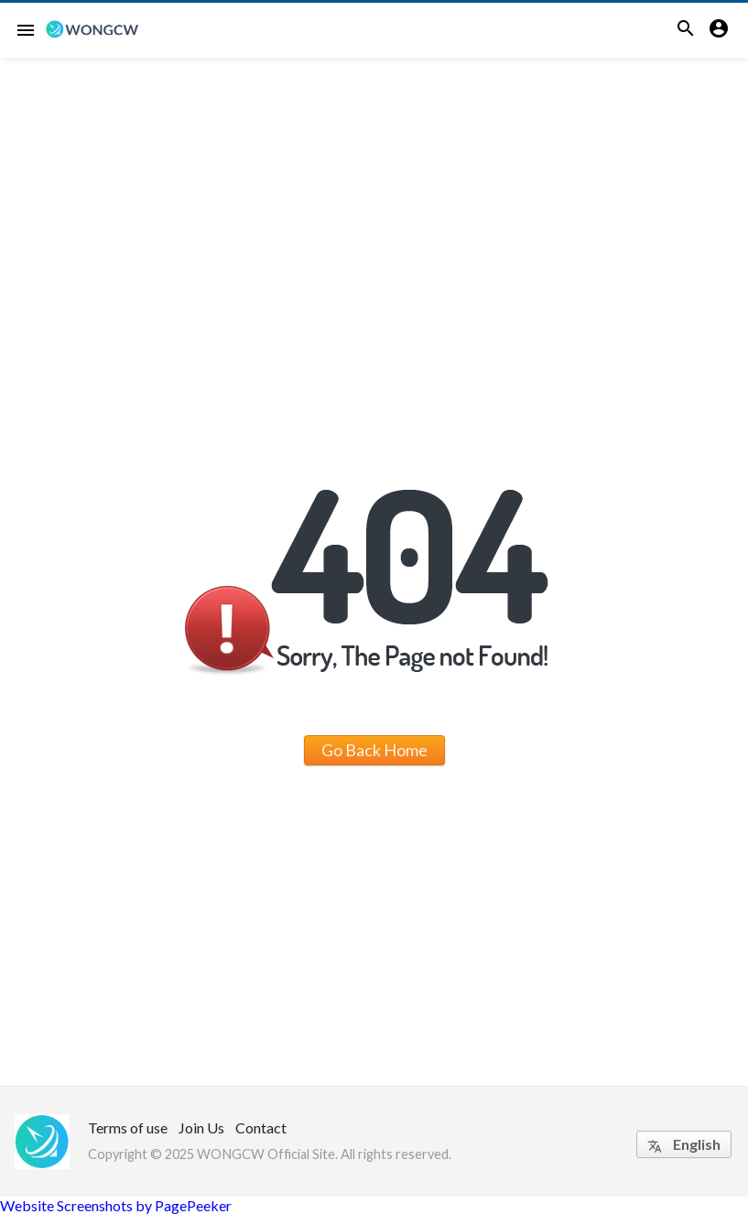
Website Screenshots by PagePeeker (116, 1205)
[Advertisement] (374, 195)
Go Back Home (374, 750)
